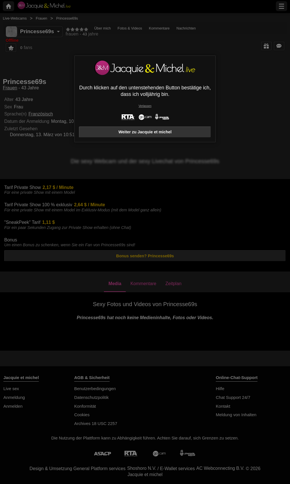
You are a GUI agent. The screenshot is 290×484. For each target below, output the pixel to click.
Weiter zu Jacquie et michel (145, 132)
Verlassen (145, 106)
